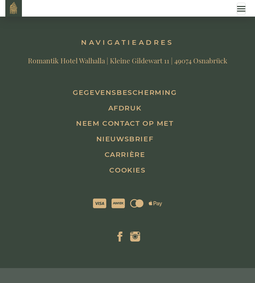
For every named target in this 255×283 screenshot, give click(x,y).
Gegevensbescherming (125, 92)
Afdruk (125, 108)
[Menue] (241, 9)
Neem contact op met (124, 123)
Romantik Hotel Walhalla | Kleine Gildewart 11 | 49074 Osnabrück (127, 60)
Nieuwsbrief (125, 139)
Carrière (125, 154)
